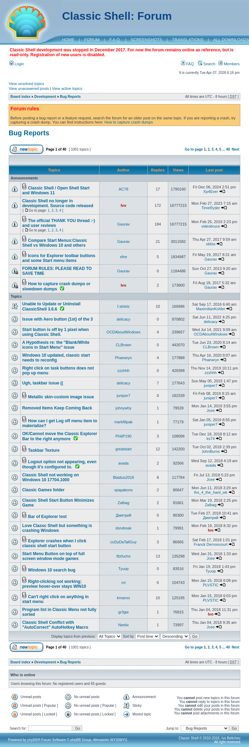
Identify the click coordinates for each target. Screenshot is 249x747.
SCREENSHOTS (146, 39)
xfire (123, 257)
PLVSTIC (210, 585)
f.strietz (123, 306)
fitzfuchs (123, 556)
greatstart (123, 449)
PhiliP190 (123, 436)
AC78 (123, 189)
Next (235, 149)
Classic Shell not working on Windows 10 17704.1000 (50, 477)
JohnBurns (210, 451)
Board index (20, 97)
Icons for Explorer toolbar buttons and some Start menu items (58, 258)
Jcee (211, 410)
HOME (68, 39)
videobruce (210, 226)
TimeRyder (210, 208)
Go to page (194, 149)
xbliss (211, 244)
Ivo (123, 205)
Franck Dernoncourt (210, 544)
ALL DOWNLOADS (231, 39)
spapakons (123, 490)
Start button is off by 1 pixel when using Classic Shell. (55, 332)
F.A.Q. (115, 39)
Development (45, 97)
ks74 (211, 438)
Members (229, 64)
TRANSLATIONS (188, 39)
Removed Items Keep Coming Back (57, 408)
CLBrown (123, 345)
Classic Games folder (43, 489)
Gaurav (123, 224)
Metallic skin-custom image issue (61, 396)
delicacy (123, 319)
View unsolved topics (26, 84)
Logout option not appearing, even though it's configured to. (59, 464)
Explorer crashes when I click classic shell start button (54, 543)
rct (123, 582)
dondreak (123, 528)
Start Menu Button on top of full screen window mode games (53, 556)
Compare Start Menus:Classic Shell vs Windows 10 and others (54, 243)
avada (123, 463)
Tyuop (123, 569)
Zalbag (123, 503)
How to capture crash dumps (128, 122)
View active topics (67, 88)
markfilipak (123, 422)
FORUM (92, 39)
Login (16, 64)
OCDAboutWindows (123, 332)
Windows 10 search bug (52, 570)
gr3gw (123, 612)
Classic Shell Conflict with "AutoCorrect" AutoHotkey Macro (55, 625)
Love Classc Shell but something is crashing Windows (57, 528)
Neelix (123, 625)
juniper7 (210, 385)
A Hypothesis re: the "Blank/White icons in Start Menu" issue (55, 345)
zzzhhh (124, 370)
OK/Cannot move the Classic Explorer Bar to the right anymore (59, 436)
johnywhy (123, 408)
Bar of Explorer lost (47, 516)
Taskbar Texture (44, 450)
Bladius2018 (123, 477)
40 (228, 149)
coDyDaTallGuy (123, 542)
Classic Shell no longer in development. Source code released (57, 203)
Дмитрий (123, 515)
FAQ (187, 64)
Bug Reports (70, 97)
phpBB (32, 740)
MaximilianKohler (210, 309)
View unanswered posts (29, 88)
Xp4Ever (210, 191)
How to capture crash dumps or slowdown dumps (56, 286)
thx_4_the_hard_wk (210, 492)
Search (206, 64)
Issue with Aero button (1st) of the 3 (57, 319)
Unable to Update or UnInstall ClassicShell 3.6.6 (51, 307)
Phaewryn (123, 358)
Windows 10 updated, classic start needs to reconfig (56, 358)
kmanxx (123, 598)
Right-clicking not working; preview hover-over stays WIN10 (54, 584)
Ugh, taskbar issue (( (42, 383)
